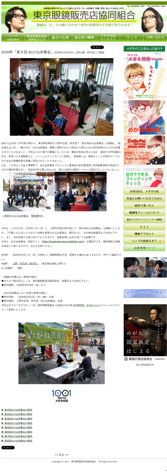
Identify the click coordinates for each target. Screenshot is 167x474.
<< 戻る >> (61, 454)
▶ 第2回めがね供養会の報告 (16, 414)
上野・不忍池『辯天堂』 (26, 263)
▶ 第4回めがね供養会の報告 (16, 423)
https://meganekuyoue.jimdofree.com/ (63, 241)
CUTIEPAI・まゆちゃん (86, 305)
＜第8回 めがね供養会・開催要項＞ (23, 216)
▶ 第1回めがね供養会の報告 (16, 409)
